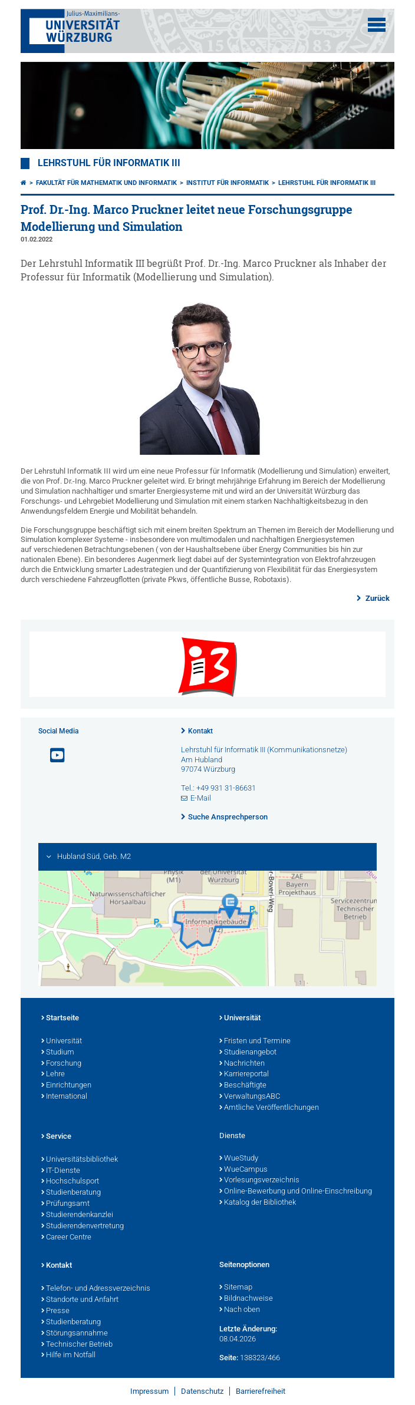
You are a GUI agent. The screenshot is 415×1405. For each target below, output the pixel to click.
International (64, 1097)
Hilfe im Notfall (68, 1355)
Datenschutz (202, 1391)
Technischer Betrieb (77, 1345)
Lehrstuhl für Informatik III (109, 163)
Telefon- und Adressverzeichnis (95, 1289)
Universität (61, 1041)
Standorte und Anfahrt (79, 1300)
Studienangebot (247, 1052)
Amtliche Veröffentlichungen (269, 1108)
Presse (55, 1311)
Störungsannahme (74, 1333)
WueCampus (243, 1170)
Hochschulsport (70, 1181)
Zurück (377, 598)
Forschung (61, 1064)
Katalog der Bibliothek (257, 1203)
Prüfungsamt (65, 1204)
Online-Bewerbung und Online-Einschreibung (295, 1191)
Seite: (228, 1357)
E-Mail (200, 798)
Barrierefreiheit (260, 1391)
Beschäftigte (242, 1085)
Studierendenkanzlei (77, 1215)
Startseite (60, 1018)
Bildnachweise (246, 1299)
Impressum (149, 1391)
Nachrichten (242, 1064)
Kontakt (200, 731)
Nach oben (239, 1310)
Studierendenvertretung (82, 1226)
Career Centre (66, 1237)
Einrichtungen (66, 1085)
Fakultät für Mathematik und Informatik (106, 183)
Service (56, 1137)
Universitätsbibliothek (79, 1160)
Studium (57, 1052)
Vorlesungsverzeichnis (259, 1180)
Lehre (53, 1074)
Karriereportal (244, 1074)
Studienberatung (71, 1193)
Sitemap (235, 1287)
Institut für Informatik (227, 183)
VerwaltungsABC (249, 1097)
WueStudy (238, 1158)
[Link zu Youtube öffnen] (52, 755)
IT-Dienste (60, 1171)
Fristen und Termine (255, 1041)
